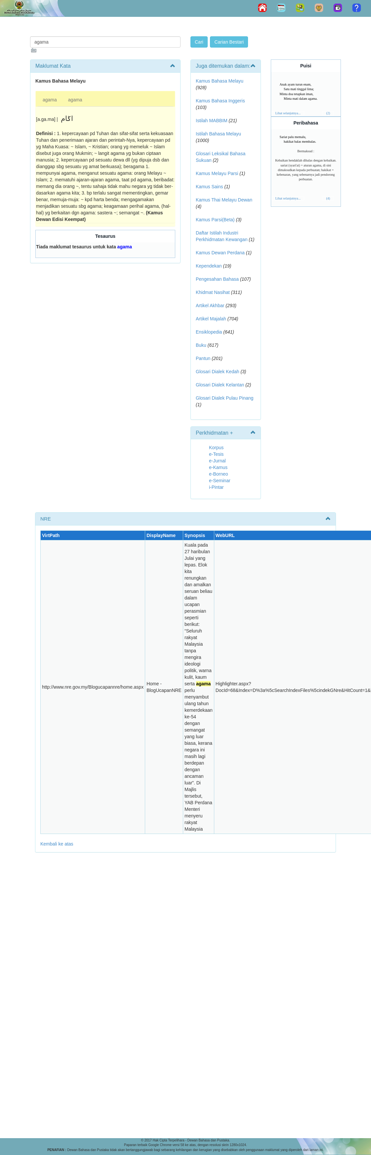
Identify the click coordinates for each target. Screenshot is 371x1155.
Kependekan (209, 266)
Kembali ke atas (56, 844)
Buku (201, 345)
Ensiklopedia (209, 332)
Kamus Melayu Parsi (217, 173)
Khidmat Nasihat (213, 292)
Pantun (203, 358)
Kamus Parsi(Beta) (215, 219)
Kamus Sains (209, 186)
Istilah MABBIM (211, 120)
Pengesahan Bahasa (217, 279)
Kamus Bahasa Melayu (219, 81)
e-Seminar (219, 480)
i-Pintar (216, 487)
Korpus (216, 447)
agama (50, 99)
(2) (328, 113)
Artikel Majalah (211, 318)
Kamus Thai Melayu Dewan (224, 199)
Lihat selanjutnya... (288, 113)
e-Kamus (218, 467)
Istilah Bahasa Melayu (218, 133)
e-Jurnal (217, 460)
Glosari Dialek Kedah (217, 371)
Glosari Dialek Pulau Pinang (224, 398)
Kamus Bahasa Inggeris (220, 100)
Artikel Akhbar (210, 305)
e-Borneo (218, 474)
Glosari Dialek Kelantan (220, 384)
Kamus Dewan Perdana (220, 252)
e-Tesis (216, 454)
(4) (328, 198)
